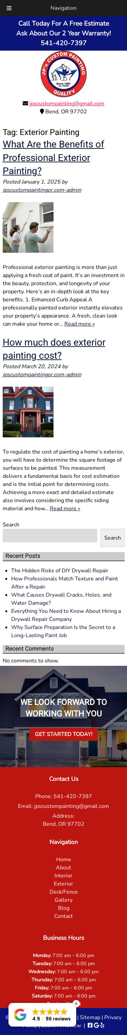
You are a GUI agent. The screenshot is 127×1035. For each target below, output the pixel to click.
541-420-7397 (73, 796)
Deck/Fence (63, 892)
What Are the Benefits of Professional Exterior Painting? (53, 158)
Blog (63, 908)
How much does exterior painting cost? (54, 349)
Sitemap (90, 1017)
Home (63, 859)
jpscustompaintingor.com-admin (42, 190)
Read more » (79, 324)
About (63, 867)
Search (11, 524)
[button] (42, 1015)
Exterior (63, 884)
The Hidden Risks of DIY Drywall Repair (59, 570)
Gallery (63, 900)
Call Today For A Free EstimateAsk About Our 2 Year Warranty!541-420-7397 (63, 33)
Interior (63, 875)
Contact (63, 916)
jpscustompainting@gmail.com (66, 103)
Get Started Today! (63, 734)
